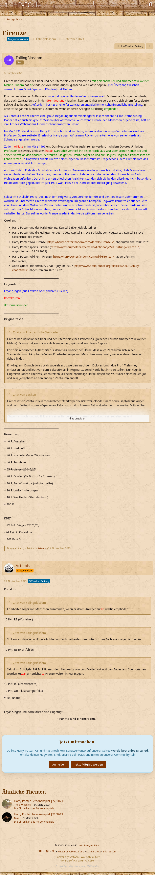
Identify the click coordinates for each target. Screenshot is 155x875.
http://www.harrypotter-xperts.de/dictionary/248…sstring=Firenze (93, 247)
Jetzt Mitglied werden (89, 764)
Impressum (109, 851)
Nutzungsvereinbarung (71, 851)
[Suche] (150, 4)
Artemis (42, 548)
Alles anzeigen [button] (77, 418)
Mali (16, 818)
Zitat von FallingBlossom (29, 602)
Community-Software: (78, 857)
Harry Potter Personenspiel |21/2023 (38, 814)
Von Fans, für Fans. (89, 845)
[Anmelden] (94, 3)
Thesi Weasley (22, 804)
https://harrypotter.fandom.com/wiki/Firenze (82, 256)
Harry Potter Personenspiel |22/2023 (38, 801)
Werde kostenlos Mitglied (129, 750)
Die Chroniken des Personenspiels (34, 808)
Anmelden (58, 764)
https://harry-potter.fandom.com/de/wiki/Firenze (79, 242)
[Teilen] (149, 46)
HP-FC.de (27, 4)
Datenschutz (93, 851)
